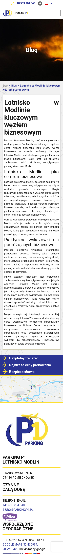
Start (5, 85)
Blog (14, 85)
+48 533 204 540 (25, 3)
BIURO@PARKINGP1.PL (18, 509)
